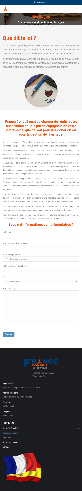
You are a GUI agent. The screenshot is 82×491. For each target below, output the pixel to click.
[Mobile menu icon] (77, 9)
